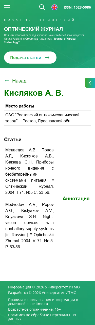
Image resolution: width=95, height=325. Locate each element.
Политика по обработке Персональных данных (42, 317)
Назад (15, 81)
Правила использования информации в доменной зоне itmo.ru (43, 302)
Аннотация (76, 198)
